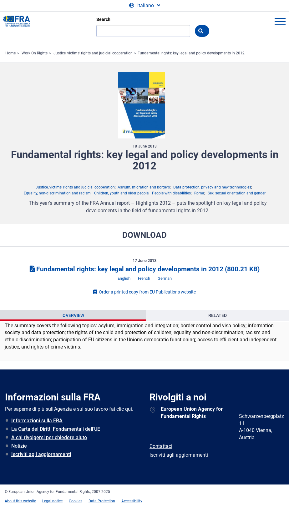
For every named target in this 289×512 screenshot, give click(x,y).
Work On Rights (35, 53)
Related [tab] (217, 315)
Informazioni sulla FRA (37, 421)
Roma (199, 193)
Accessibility (131, 501)
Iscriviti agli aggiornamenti (41, 454)
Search (103, 19)
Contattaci (161, 446)
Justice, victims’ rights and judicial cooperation (93, 53)
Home (10, 53)
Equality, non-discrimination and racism (57, 193)
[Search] (143, 31)
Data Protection (102, 501)
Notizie (19, 446)
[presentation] (73, 315)
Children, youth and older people (121, 193)
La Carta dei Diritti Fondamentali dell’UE (55, 429)
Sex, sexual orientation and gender (237, 193)
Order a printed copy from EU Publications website (144, 291)
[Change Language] (144, 5)
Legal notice (52, 501)
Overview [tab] (73, 315)
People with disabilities (171, 193)
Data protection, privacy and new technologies (212, 187)
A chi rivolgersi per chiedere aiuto (49, 437)
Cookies (75, 501)
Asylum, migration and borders (144, 187)
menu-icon (279, 21)
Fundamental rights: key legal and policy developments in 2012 (191, 53)
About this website (20, 501)
